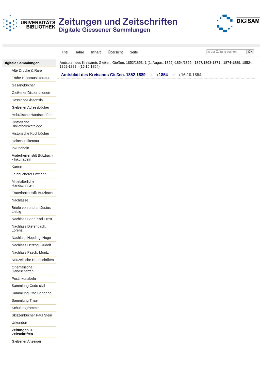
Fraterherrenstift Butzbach (32, 193)
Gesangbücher (23, 85)
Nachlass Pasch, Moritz (30, 252)
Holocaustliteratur (25, 141)
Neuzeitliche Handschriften (33, 260)
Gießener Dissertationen (31, 93)
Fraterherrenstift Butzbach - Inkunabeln (32, 157)
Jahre (79, 52)
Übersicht (115, 52)
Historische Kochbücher (30, 133)
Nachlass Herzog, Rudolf (31, 245)
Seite (134, 52)
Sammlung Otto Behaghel (32, 293)
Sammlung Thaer (25, 300)
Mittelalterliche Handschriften (23, 183)
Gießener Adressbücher (30, 107)
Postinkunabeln (24, 279)
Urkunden (19, 323)
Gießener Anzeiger (26, 341)
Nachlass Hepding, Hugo (31, 238)
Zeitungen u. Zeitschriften (22, 332)
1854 (163, 74)
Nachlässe (20, 200)
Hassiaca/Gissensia (27, 100)
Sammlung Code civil (28, 286)
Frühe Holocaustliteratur (31, 78)
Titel (65, 52)
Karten (17, 167)
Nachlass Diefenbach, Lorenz (29, 228)
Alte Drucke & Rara (27, 70)
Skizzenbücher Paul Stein (32, 315)
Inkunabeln (20, 148)
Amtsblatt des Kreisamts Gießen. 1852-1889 (103, 74)
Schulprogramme (25, 308)
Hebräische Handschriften (32, 115)
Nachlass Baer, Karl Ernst (32, 219)
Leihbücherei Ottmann (29, 174)
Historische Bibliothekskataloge (27, 124)
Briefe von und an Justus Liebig (31, 210)
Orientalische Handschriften (23, 269)
